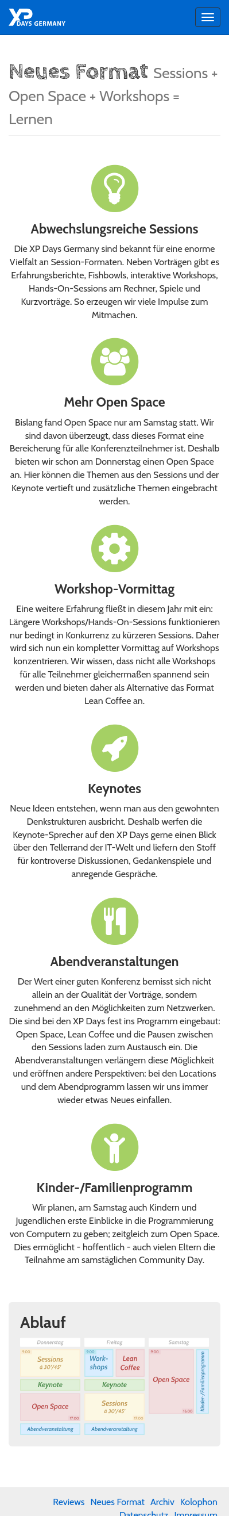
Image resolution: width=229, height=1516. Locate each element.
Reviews (68, 1501)
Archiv (162, 1501)
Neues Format (117, 1501)
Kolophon (199, 1501)
